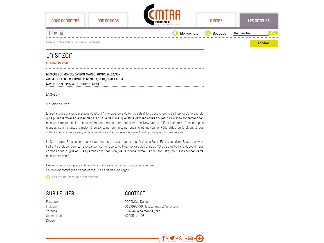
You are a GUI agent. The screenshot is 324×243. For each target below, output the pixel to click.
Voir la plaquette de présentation (75, 177)
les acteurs (65, 41)
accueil (50, 41)
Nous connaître (65, 20)
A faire (216, 20)
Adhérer (263, 43)
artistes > (82, 41)
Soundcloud (54, 216)
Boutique (219, 33)
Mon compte (189, 33)
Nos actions (108, 20)
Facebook (52, 201)
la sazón (94, 41)
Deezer (51, 220)
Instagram (52, 206)
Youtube (51, 211)
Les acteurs (259, 20)
